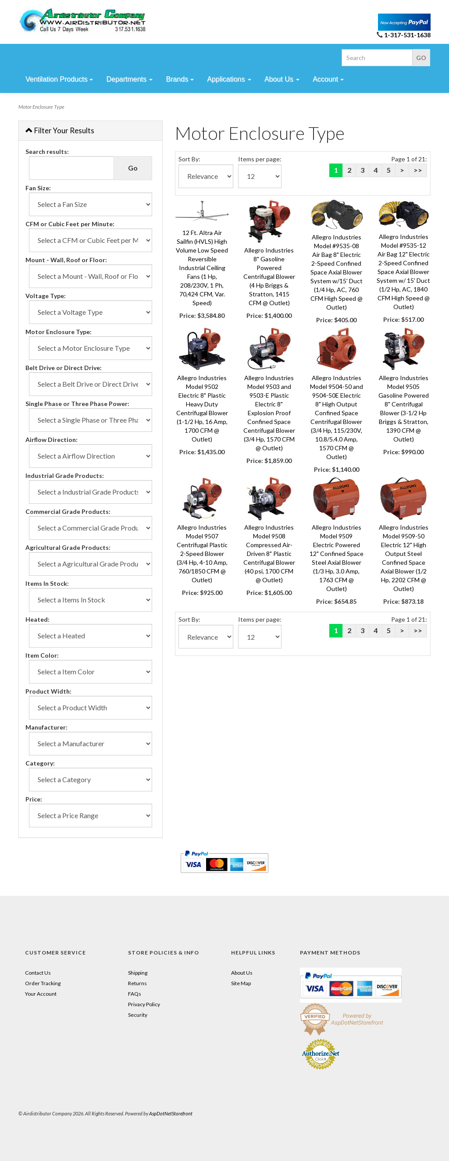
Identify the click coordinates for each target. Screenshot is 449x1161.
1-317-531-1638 (407, 35)
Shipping (137, 972)
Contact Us (38, 972)
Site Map (241, 983)
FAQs (134, 993)
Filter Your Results (59, 130)
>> (417, 170)
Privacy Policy (144, 1004)
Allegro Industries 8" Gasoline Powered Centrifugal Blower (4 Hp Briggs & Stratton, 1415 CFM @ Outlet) (269, 276)
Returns (137, 983)
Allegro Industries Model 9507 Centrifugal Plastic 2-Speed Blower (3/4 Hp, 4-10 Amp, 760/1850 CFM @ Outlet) (202, 554)
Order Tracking (43, 983)
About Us (242, 972)
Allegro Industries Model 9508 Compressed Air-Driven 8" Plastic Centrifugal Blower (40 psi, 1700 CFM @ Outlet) (269, 554)
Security (137, 1014)
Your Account (41, 993)
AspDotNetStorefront (170, 1113)
